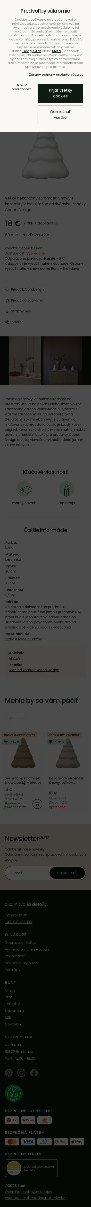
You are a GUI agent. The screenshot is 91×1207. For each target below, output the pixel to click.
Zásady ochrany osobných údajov (56, 74)
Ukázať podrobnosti (21, 87)
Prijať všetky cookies (60, 93)
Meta (56, 51)
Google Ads (31, 51)
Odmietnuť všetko (60, 114)
